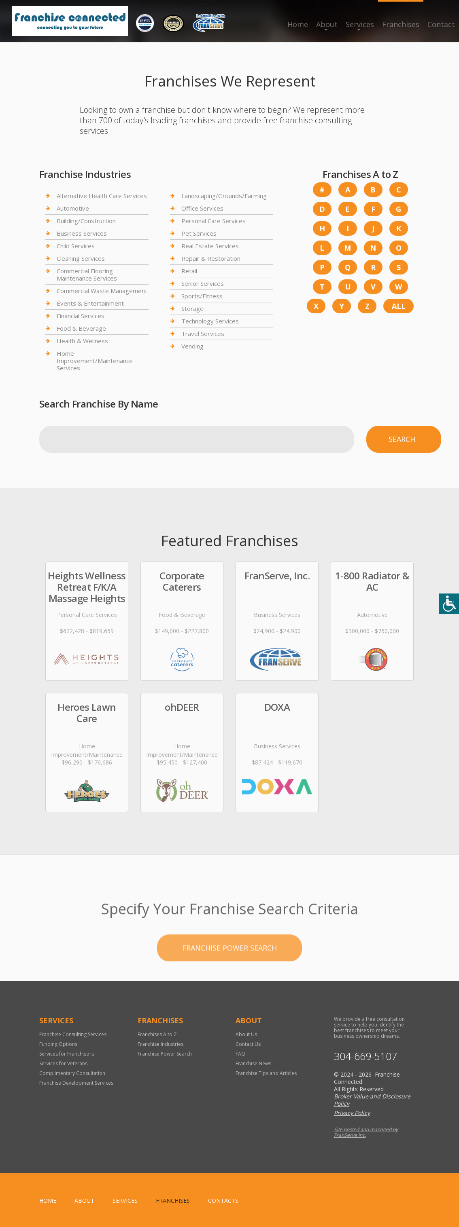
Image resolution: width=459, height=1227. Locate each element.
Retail (189, 271)
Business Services (82, 233)
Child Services (76, 246)
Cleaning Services (81, 258)
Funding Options (58, 1044)
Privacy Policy (352, 1113)
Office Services (202, 208)
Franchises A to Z (157, 1034)
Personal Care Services (213, 221)
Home (297, 24)
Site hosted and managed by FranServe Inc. (366, 1132)
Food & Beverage (81, 328)
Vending (192, 346)
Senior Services (202, 283)
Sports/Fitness (202, 296)
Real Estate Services (210, 246)
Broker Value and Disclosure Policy (372, 1099)
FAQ (240, 1053)
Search (402, 439)
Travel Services (202, 333)
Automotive (73, 208)
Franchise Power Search (229, 973)
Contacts (223, 1200)
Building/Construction (86, 221)
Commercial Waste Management (102, 291)
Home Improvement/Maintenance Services (95, 360)
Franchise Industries (160, 1044)
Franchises (400, 24)
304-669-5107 (365, 1056)
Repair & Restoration (210, 258)
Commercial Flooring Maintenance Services (87, 274)
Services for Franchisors (66, 1053)
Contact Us (248, 1044)
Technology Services (210, 321)
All (399, 306)
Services (360, 24)
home (47, 1200)
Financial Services (80, 316)
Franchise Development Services (76, 1082)
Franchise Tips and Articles (266, 1073)
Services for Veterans (63, 1063)
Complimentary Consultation (72, 1073)
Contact (441, 24)
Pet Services (199, 233)
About (327, 24)
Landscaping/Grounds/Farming (224, 196)
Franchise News (253, 1063)
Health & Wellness (82, 341)
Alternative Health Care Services (102, 196)
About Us (246, 1034)
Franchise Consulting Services (72, 1034)
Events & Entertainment (90, 303)
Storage (192, 308)
